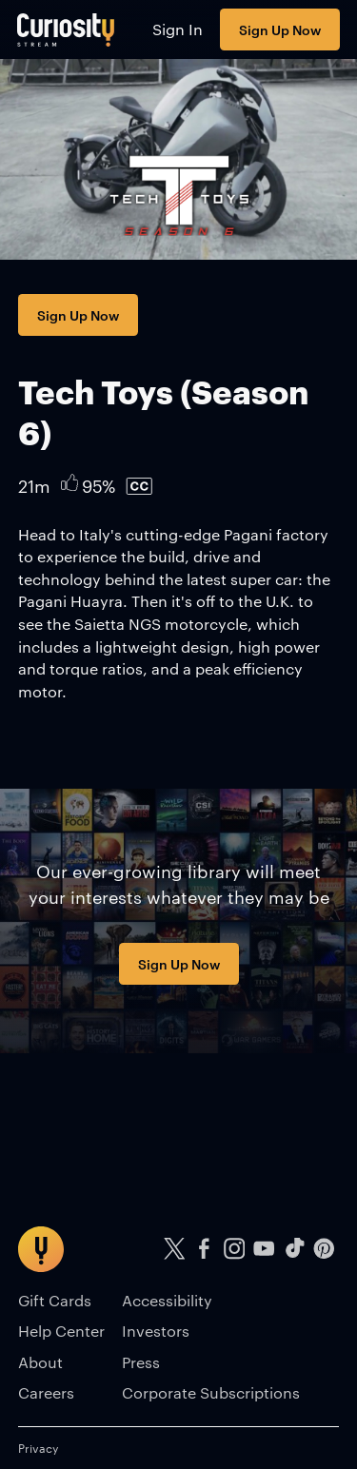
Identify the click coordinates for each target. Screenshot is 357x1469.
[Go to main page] (66, 29)
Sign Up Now (280, 29)
